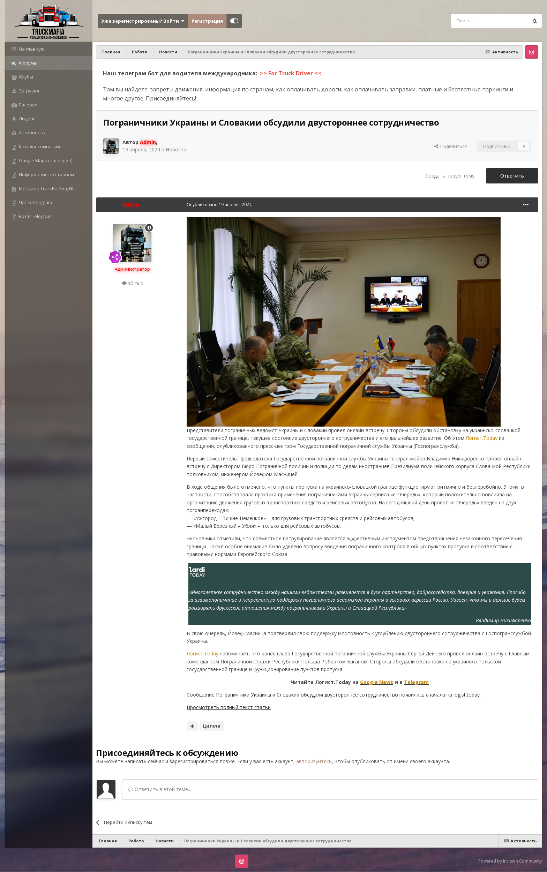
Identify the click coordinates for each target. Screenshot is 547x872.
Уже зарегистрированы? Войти (142, 21)
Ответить (512, 175)
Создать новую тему (449, 175)
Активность (31, 132)
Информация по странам (46, 174)
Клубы (25, 77)
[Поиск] (473, 21)
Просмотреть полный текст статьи (229, 707)
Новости (176, 149)
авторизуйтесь (314, 761)
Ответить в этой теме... (159, 789)
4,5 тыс (132, 283)
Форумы (27, 63)
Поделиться (450, 146)
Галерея (27, 105)
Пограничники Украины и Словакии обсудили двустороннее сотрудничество (307, 694)
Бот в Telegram (35, 216)
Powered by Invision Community (510, 861)
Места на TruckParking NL (46, 188)
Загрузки (28, 91)
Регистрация (207, 21)
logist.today (467, 694)
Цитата (211, 726)
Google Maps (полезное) (45, 160)
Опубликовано (219, 205)
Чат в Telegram (35, 202)
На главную (31, 49)
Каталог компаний (39, 146)
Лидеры (27, 118)
